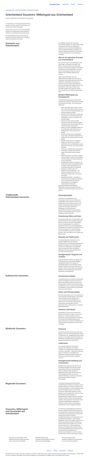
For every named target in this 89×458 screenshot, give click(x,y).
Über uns (49, 450)
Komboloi (63, 169)
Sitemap (55, 450)
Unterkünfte (65, 4)
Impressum (70, 450)
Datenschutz (62, 450)
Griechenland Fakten (21, 10)
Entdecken (80, 4)
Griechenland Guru (10, 10)
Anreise (73, 4)
